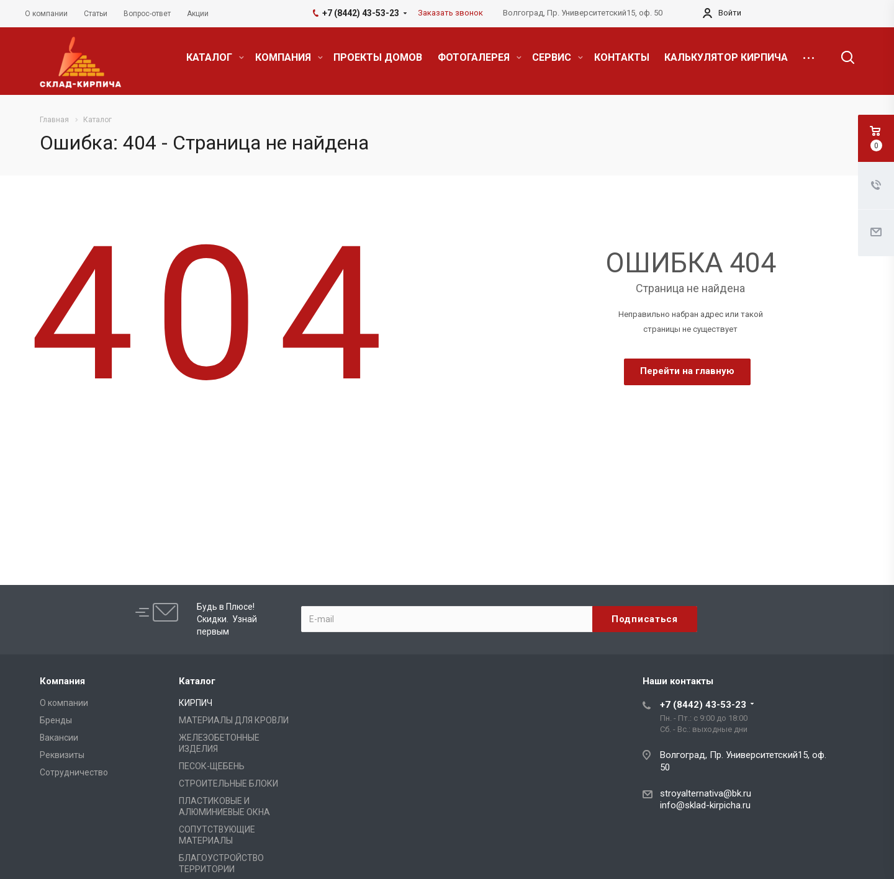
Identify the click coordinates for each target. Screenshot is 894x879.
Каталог (197, 681)
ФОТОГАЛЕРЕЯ (480, 57)
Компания (62, 681)
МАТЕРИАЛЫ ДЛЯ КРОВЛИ (234, 720)
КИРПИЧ (195, 703)
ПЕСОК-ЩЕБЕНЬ (212, 766)
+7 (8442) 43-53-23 (703, 704)
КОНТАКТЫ (621, 57)
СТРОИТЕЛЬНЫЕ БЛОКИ (228, 783)
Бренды (56, 720)
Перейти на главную (687, 371)
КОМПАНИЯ (289, 57)
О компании (64, 703)
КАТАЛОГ (215, 57)
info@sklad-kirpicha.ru (705, 805)
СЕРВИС (557, 57)
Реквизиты (62, 755)
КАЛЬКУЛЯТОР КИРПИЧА (726, 57)
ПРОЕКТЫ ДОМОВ (377, 57)
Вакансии (59, 738)
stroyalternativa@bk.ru (705, 793)
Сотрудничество (74, 772)
